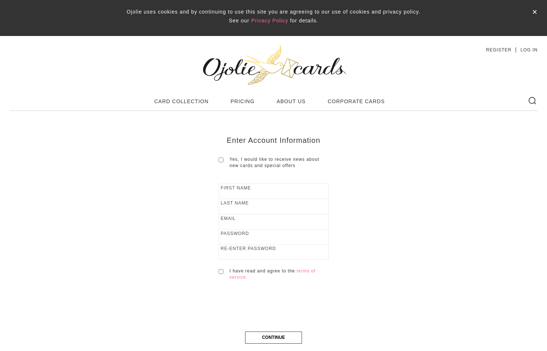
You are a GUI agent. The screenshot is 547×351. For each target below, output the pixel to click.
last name (235, 203)
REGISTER (498, 50)
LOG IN (529, 50)
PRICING (243, 101)
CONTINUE (273, 337)
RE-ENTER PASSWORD (248, 248)
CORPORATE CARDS (356, 101)
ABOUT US (291, 101)
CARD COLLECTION (181, 101)
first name (236, 188)
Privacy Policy (269, 20)
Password (235, 233)
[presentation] (274, 310)
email (228, 218)
